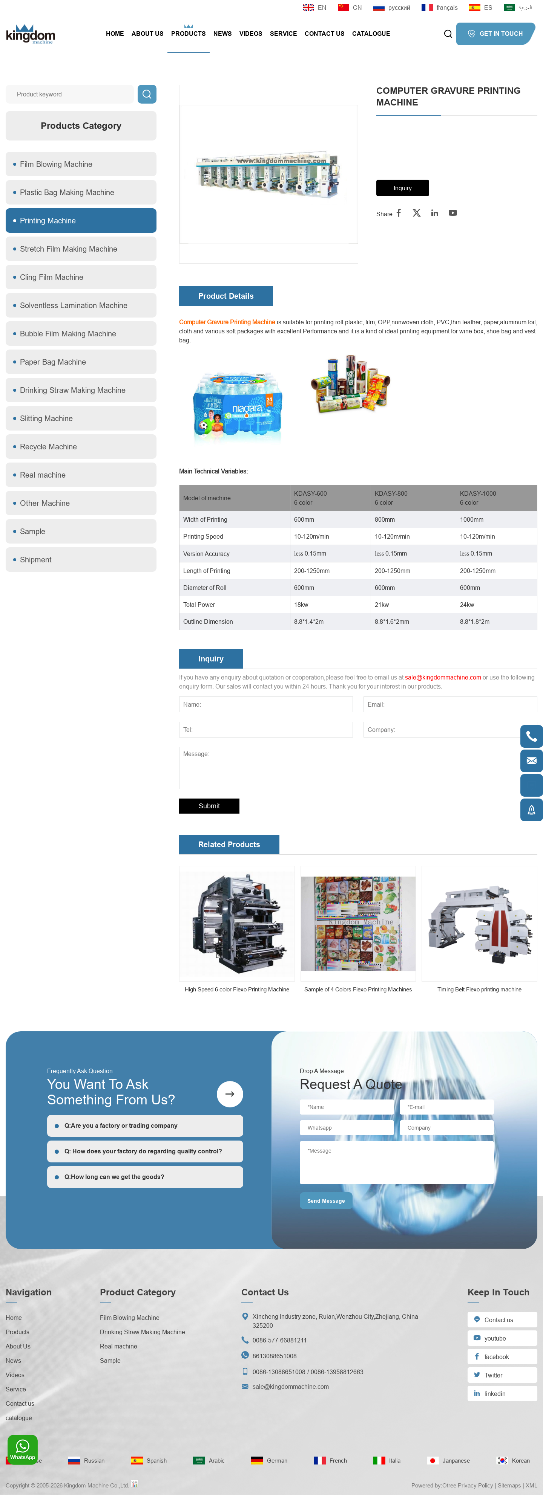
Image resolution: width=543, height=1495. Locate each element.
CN (350, 7)
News (222, 33)
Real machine (43, 474)
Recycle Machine (48, 446)
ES (480, 7)
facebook (491, 1356)
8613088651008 (275, 1356)
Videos (250, 33)
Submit (209, 806)
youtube (489, 1338)
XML (531, 1485)
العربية (518, 7)
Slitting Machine (46, 418)
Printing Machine (48, 220)
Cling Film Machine (51, 277)
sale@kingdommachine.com (443, 677)
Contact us (325, 33)
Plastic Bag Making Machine (67, 192)
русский (391, 7)
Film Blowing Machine (56, 164)
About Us (148, 33)
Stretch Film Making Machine (68, 248)
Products (188, 33)
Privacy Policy (475, 1485)
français (440, 7)
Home (115, 33)
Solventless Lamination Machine (73, 305)
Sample (32, 531)
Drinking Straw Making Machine (73, 390)
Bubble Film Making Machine (68, 333)
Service (283, 33)
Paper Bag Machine (53, 361)
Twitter (487, 1375)
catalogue (371, 33)
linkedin (489, 1393)
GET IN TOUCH (495, 34)
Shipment (36, 559)
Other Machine (45, 503)
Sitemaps (509, 1485)
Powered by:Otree (433, 1485)
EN (315, 7)
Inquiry (403, 188)
